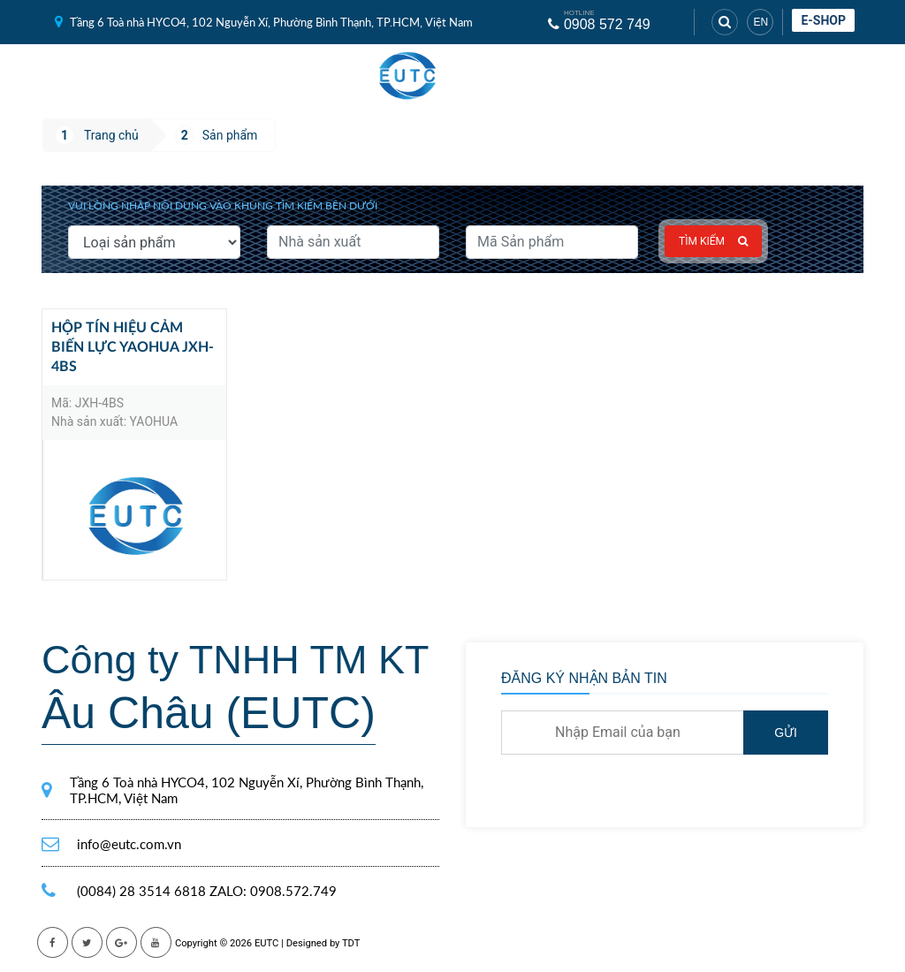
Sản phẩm (230, 135)
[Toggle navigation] (505, 76)
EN (760, 22)
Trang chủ (111, 135)
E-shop (823, 20)
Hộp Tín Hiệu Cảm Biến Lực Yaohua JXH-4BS (132, 347)
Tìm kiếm (713, 241)
